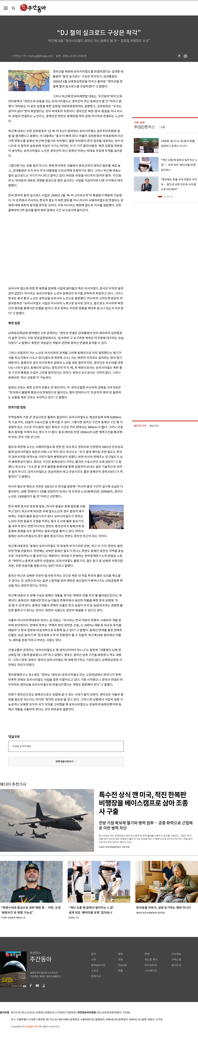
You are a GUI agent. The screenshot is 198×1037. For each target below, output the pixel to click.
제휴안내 (49, 1012)
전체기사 (96, 976)
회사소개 (15, 1012)
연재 (147, 954)
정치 (93, 954)
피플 (120, 970)
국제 (120, 959)
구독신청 (176, 959)
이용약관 (71, 1012)
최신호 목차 (151, 959)
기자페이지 (151, 970)
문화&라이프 (98, 965)
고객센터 (60, 1012)
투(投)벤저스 (144, 127)
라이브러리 (151, 965)
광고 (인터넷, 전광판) (33, 1012)
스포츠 (95, 970)
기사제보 (176, 954)
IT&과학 (122, 965)
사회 (93, 959)
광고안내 (176, 965)
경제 (120, 954)
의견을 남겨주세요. (22, 746)
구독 (163, 127)
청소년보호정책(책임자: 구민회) (113, 1012)
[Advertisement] (31, 249)
